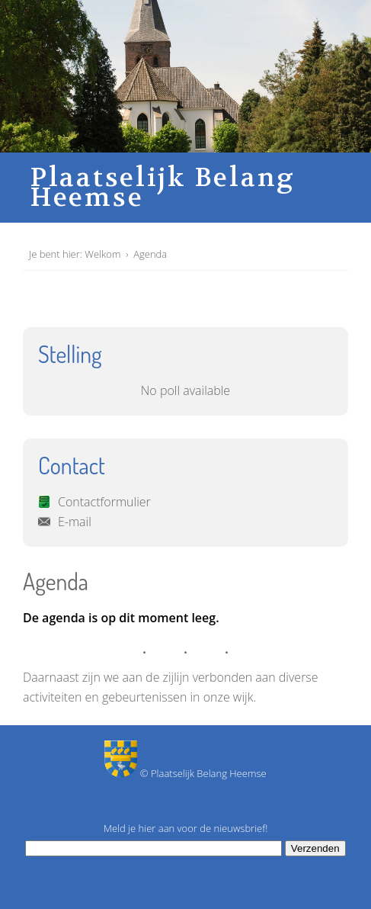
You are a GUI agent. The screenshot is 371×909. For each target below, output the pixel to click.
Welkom (102, 254)
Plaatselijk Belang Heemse (163, 187)
